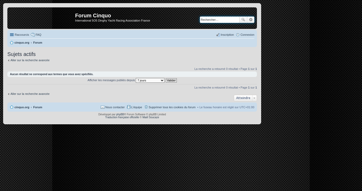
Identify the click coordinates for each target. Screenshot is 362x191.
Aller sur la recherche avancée (30, 60)
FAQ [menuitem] (38, 34)
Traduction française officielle (122, 117)
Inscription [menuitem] (227, 34)
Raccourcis (22, 34)
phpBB (120, 114)
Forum (37, 107)
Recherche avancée (250, 20)
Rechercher (243, 20)
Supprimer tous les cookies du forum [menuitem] (172, 107)
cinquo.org (21, 107)
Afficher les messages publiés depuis (125, 80)
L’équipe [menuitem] (136, 107)
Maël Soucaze (150, 117)
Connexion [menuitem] (247, 34)
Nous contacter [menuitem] (115, 107)
